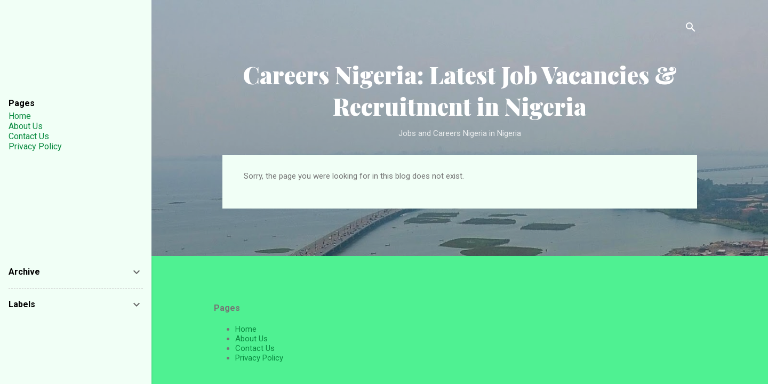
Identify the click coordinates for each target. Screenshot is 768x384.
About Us (251, 338)
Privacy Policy (259, 358)
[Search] (690, 29)
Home (246, 329)
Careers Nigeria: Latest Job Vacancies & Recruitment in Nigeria (460, 90)
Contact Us (255, 348)
